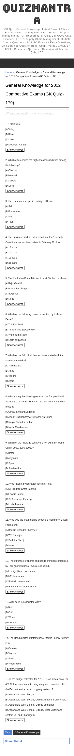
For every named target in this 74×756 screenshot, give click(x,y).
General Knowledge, (41, 113)
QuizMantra (37, 14)
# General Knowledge (26, 732)
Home (9, 72)
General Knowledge (27, 72)
